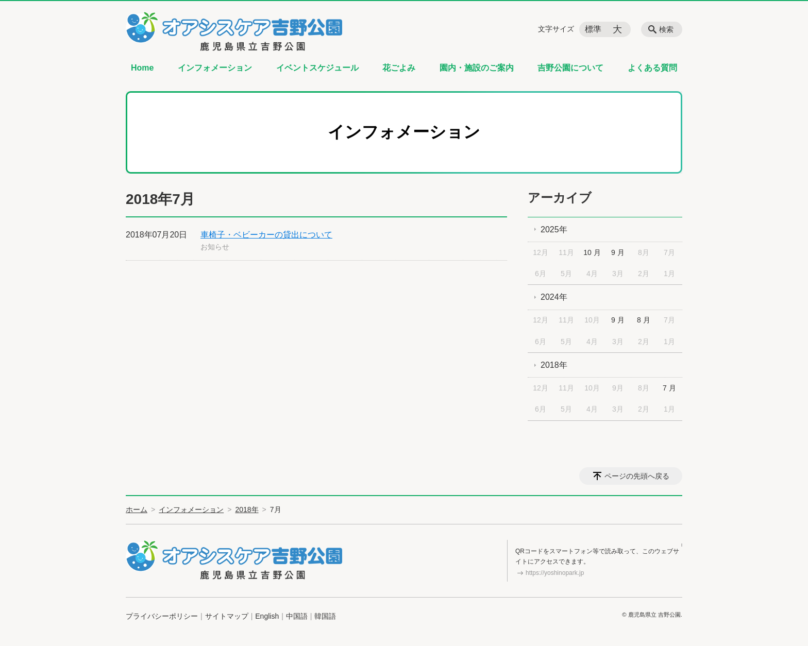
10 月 (591, 252)
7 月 (669, 388)
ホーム (136, 509)
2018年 (554, 365)
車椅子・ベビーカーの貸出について (266, 234)
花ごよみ (398, 67)
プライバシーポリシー (162, 616)
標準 (593, 29)
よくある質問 (652, 67)
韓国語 (325, 616)
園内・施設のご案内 (477, 67)
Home (142, 67)
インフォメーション (215, 67)
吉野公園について (570, 67)
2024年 (554, 297)
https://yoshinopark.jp (555, 572)
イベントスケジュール (317, 67)
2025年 (554, 229)
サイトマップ (226, 616)
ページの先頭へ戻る (636, 476)
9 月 (618, 252)
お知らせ (214, 247)
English (267, 616)
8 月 (643, 320)
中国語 (297, 616)
